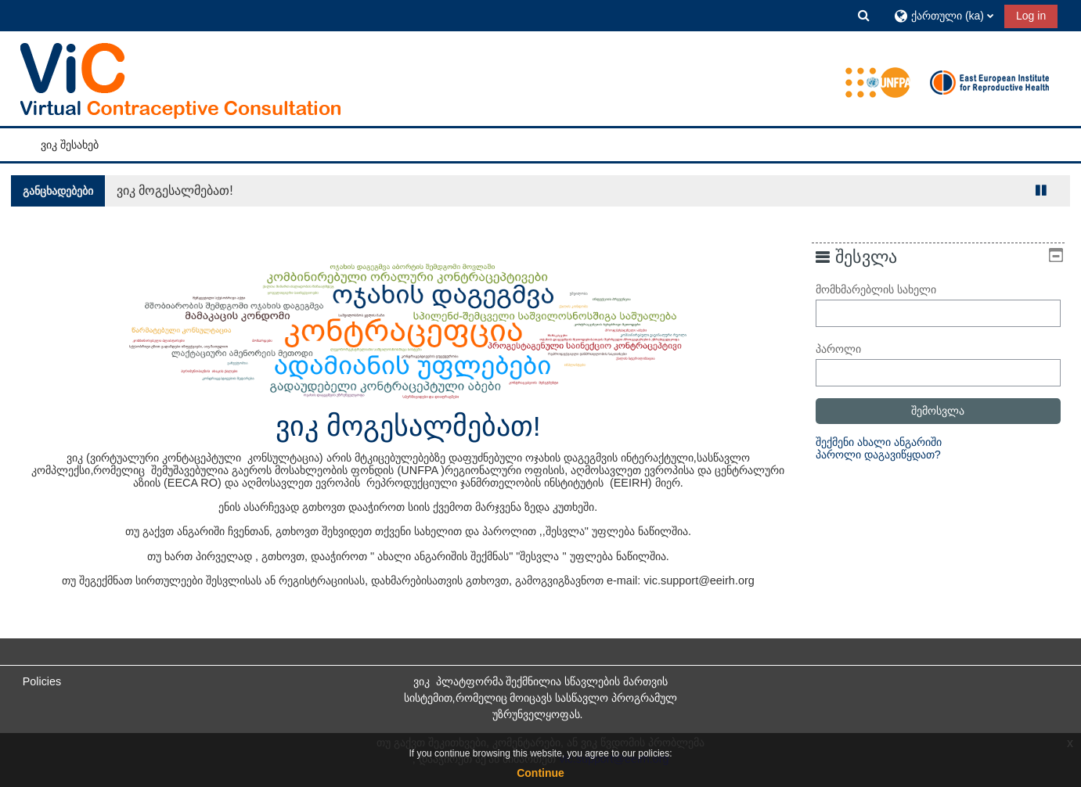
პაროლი (849, 349)
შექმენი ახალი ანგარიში (890, 442)
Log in (1031, 15)
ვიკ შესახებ (70, 144)
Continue (540, 773)
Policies (42, 681)
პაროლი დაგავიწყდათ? (889, 454)
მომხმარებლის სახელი (887, 289)
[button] (864, 15)
